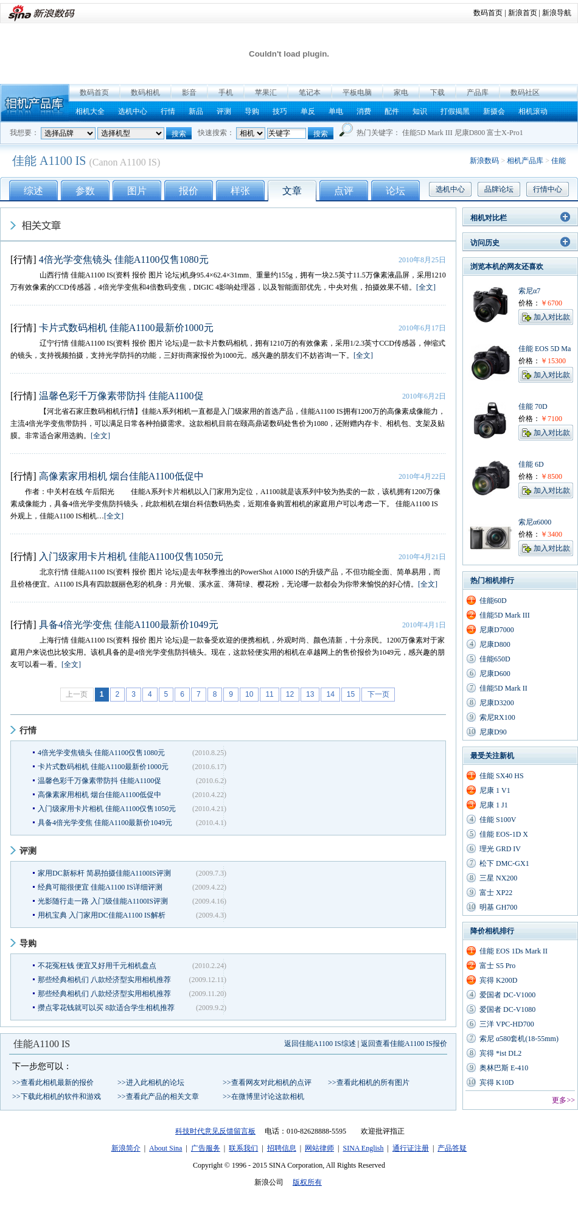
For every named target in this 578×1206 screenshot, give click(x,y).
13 (310, 694)
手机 (225, 92)
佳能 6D (531, 464)
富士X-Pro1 (505, 132)
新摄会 (494, 111)
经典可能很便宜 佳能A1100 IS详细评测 (100, 887)
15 (351, 694)
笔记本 (310, 92)
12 (290, 694)
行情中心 (547, 189)
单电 (336, 111)
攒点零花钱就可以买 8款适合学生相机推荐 (106, 1007)
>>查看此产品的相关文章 (158, 1096)
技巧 (280, 111)
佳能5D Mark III (427, 132)
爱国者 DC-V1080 (507, 1009)
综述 (33, 191)
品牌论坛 (499, 189)
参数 (85, 191)
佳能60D (493, 600)
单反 (308, 111)
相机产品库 (35, 103)
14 (330, 694)
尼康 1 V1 (494, 790)
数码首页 (488, 13)
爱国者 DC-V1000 (507, 995)
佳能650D (494, 659)
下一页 (378, 694)
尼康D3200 (496, 703)
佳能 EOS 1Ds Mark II (513, 951)
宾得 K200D (498, 980)
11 (269, 694)
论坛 (395, 191)
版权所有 (307, 1182)
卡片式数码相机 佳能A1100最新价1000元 (126, 327)
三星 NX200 (498, 878)
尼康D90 (493, 732)
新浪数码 (484, 160)
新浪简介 (126, 1148)
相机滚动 (533, 111)
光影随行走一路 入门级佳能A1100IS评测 (103, 901)
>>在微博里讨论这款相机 (263, 1096)
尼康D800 (470, 132)
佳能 (558, 160)
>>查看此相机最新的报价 (53, 1082)
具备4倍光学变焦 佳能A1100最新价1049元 (128, 624)
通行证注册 (410, 1148)
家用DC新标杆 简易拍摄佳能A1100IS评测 (104, 873)
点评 (343, 191)
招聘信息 (281, 1148)
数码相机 (145, 92)
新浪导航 (556, 13)
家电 (401, 92)
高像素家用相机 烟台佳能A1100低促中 (121, 476)
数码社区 (525, 92)
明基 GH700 (498, 907)
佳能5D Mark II (503, 688)
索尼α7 (529, 291)
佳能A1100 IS (41, 1044)
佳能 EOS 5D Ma (544, 348)
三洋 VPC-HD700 (506, 1024)
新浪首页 (522, 13)
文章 (292, 191)
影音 (189, 92)
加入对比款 (552, 317)
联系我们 (243, 1148)
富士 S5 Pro (497, 965)
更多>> (563, 1100)
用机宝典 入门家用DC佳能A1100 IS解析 (101, 915)
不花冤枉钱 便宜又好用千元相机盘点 (97, 965)
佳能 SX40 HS (501, 776)
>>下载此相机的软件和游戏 (56, 1096)
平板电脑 (357, 92)
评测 (224, 111)
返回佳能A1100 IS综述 (320, 1043)
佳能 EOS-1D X (503, 834)
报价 (188, 191)
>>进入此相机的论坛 (150, 1082)
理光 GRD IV (500, 849)
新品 (196, 111)
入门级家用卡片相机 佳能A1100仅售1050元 (131, 556)
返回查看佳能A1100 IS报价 (404, 1043)
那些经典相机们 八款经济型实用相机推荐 (104, 979)
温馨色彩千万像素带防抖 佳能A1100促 (121, 396)
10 (249, 694)
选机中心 (132, 111)
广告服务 (205, 1148)
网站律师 (319, 1148)
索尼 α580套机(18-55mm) (519, 1038)
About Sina (165, 1148)
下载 (437, 92)
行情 (168, 111)
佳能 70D (533, 406)
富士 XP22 (495, 892)
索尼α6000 (534, 522)
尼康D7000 (496, 630)
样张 (240, 191)
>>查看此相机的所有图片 (368, 1082)
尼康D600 (494, 673)
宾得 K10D (496, 1082)
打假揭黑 (455, 111)
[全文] (426, 287)
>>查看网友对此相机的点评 (267, 1082)
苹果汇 (266, 92)
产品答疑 (452, 1148)
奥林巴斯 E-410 (503, 1068)
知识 (420, 111)
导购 (252, 111)
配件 (392, 111)
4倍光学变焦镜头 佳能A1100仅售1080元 (124, 259)
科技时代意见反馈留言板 (215, 1131)
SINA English (363, 1148)
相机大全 (90, 111)
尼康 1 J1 (493, 805)
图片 (137, 191)
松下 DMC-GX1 (504, 863)
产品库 (478, 92)
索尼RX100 (497, 717)
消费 (364, 111)
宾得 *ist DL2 (500, 1053)
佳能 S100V (497, 819)
